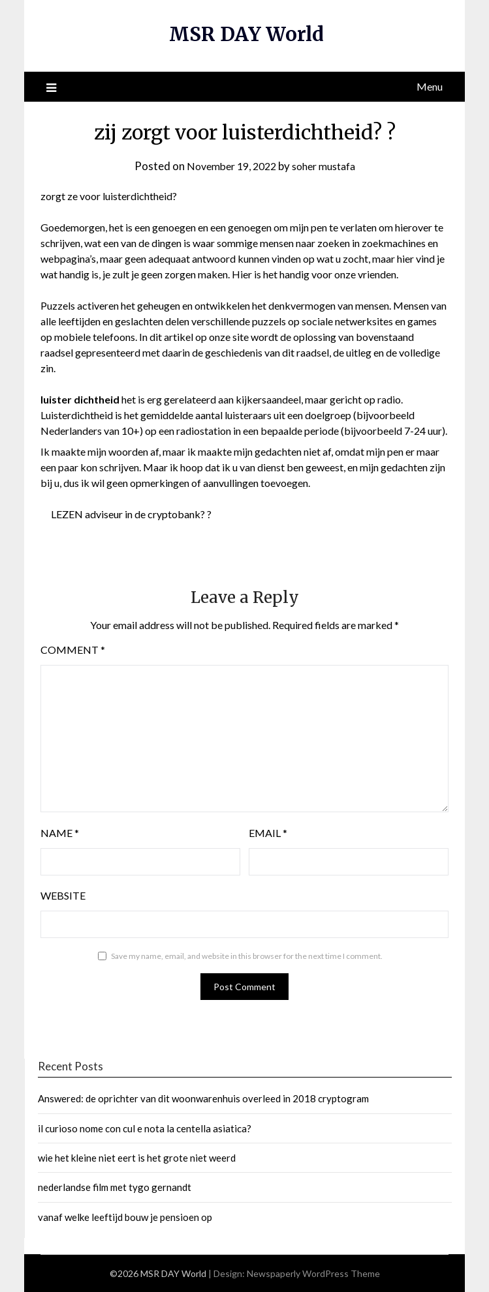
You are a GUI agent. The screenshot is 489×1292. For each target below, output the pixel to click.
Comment (72, 649)
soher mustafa (327, 166)
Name (59, 833)
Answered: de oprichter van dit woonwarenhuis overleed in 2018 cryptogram (203, 1098)
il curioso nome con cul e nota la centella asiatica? (144, 1128)
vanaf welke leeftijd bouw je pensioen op (125, 1217)
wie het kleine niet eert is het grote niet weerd (137, 1158)
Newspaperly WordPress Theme (313, 1273)
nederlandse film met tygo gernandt (114, 1187)
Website (63, 895)
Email (268, 833)
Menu (430, 86)
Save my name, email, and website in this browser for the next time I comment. (247, 956)
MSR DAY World (246, 34)
